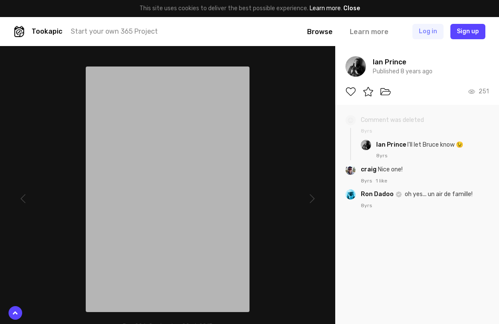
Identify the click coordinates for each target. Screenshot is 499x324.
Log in (428, 31)
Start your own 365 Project (114, 31)
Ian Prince (391, 144)
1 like (381, 181)
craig (369, 169)
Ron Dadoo (378, 194)
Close (351, 8)
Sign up (468, 31)
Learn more (325, 8)
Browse (320, 32)
